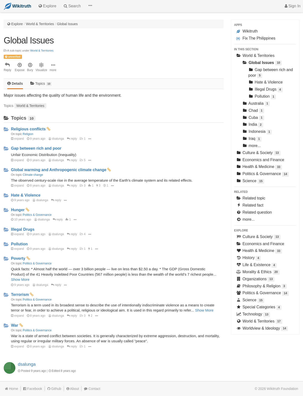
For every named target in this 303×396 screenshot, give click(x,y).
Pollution (19, 244)
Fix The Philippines (255, 38)
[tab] (15, 84)
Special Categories (259, 307)
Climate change (33, 175)
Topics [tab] (41, 83)
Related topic (250, 198)
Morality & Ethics (258, 272)
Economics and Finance (260, 160)
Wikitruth (247, 31)
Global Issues (67, 24)
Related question (254, 212)
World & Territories (40, 24)
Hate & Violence (26, 195)
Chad (253, 111)
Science (250, 181)
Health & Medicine (259, 167)
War (14, 325)
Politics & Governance (37, 215)
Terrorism (20, 294)
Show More (20, 279)
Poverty (18, 258)
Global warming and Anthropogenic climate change (58, 170)
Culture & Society (258, 153)
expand (17, 138)
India (252, 124)
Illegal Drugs (22, 229)
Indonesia (257, 132)
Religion (28, 134)
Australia (256, 103)
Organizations (255, 279)
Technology (253, 314)
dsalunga (56, 138)
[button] (90, 6)
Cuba (253, 118)
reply (72, 138)
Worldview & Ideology (262, 328)
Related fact (249, 205)
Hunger (18, 210)
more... (251, 146)
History (248, 258)
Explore (17, 24)
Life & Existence (256, 265)
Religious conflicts (28, 129)
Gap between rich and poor (36, 148)
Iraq (252, 139)
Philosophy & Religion (261, 286)
